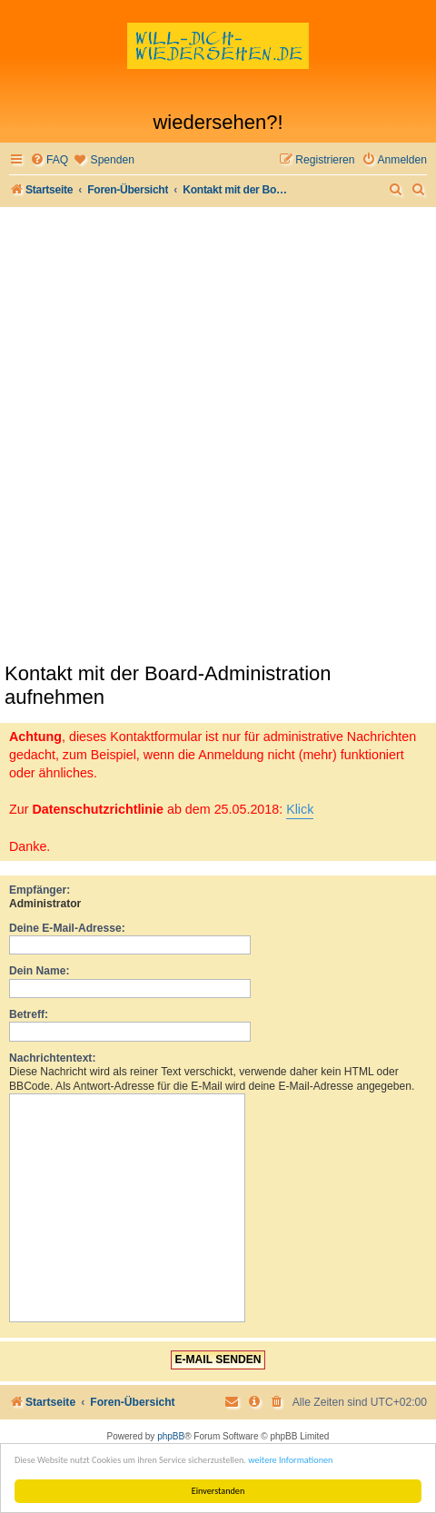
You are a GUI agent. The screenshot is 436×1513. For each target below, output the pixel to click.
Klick (299, 809)
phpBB (170, 1436)
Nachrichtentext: (52, 1058)
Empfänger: (39, 890)
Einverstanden (218, 1491)
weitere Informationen (290, 1460)
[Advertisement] (218, 434)
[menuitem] (49, 160)
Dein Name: (39, 970)
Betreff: (28, 1014)
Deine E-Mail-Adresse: (67, 928)
